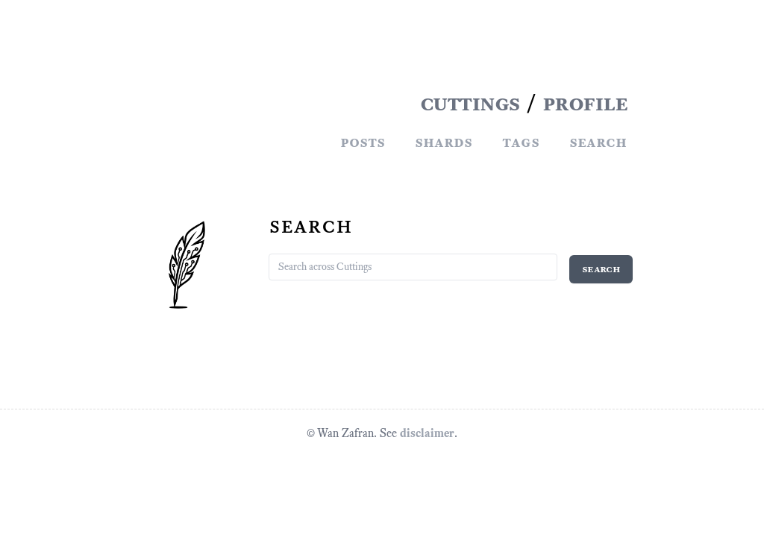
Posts (362, 142)
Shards (443, 142)
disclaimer (427, 433)
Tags (520, 142)
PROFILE (584, 103)
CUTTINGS (470, 103)
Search (598, 142)
